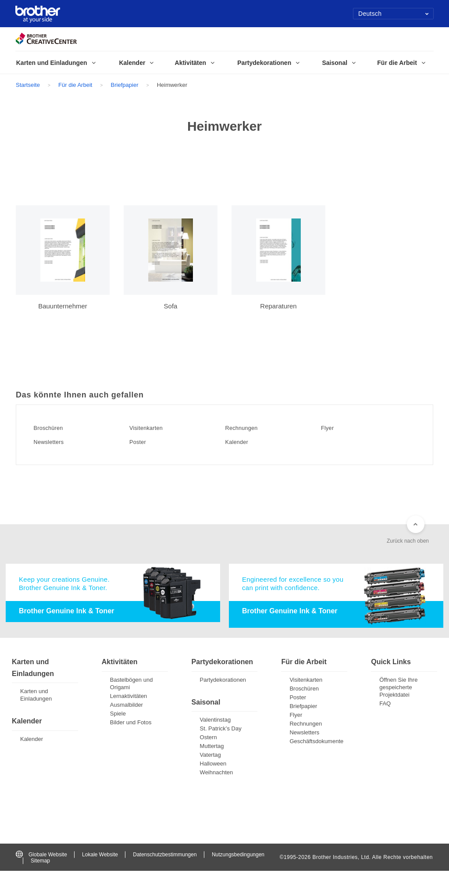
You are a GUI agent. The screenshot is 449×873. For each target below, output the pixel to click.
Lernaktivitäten (128, 697)
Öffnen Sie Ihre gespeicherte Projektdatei (398, 689)
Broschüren (56, 427)
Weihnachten (216, 774)
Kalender (243, 441)
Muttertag (212, 748)
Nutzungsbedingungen (238, 856)
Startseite (28, 85)
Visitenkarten (154, 427)
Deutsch (393, 13)
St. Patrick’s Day (221, 730)
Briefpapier (125, 85)
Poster (143, 441)
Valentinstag (215, 722)
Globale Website (41, 856)
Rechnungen (249, 427)
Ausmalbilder (126, 706)
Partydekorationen (223, 681)
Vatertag (210, 757)
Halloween (213, 765)
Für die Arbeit (75, 85)
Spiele (118, 715)
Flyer (333, 427)
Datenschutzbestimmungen (164, 856)
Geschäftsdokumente (316, 743)
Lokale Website (100, 856)
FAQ (385, 705)
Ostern (208, 739)
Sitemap (40, 863)
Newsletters (56, 441)
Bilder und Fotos (131, 724)
